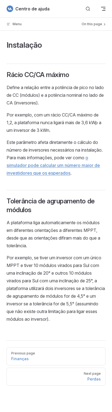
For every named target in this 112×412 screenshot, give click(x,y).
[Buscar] (87, 8)
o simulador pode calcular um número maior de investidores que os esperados (53, 165)
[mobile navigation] (103, 9)
